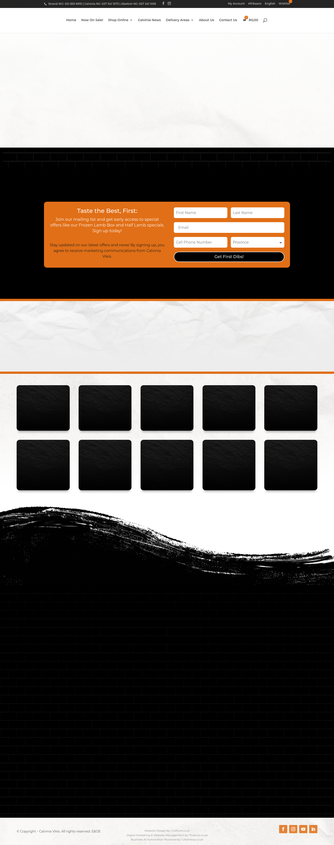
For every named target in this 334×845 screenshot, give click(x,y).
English (270, 3)
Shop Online (118, 21)
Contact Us (228, 21)
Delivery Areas (177, 21)
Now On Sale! (92, 21)
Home (71, 21)
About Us (206, 21)
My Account (236, 3)
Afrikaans (254, 3)
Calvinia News (149, 21)
